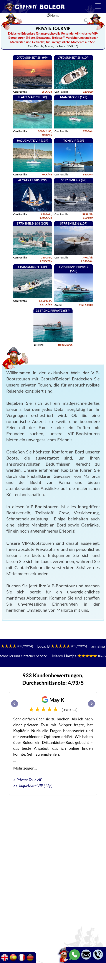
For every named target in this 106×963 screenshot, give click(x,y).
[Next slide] (91, 703)
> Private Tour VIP (27, 779)
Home (55, 15)
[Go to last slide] (14, 703)
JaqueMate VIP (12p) (35, 785)
